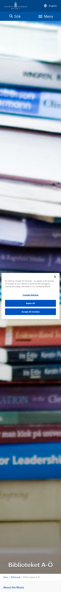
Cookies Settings (30, 295)
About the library (13, 587)
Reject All (30, 303)
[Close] (55, 276)
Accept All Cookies (30, 312)
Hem (5, 577)
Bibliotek (15, 577)
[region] (30, 296)
